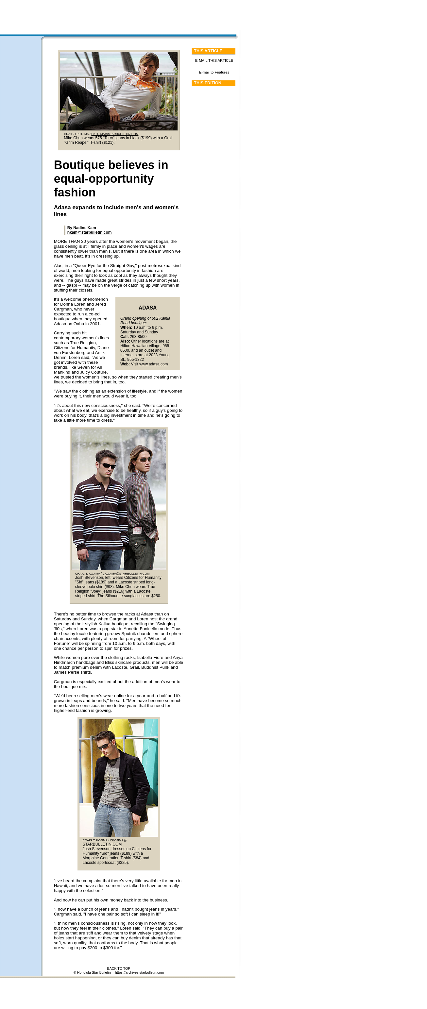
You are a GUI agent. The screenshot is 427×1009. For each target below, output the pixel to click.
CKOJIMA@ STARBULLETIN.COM (105, 843)
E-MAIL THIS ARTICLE (214, 60)
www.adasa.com (153, 364)
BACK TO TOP (118, 968)
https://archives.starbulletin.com (139, 972)
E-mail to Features (214, 72)
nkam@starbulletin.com (89, 232)
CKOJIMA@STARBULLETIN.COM (114, 134)
